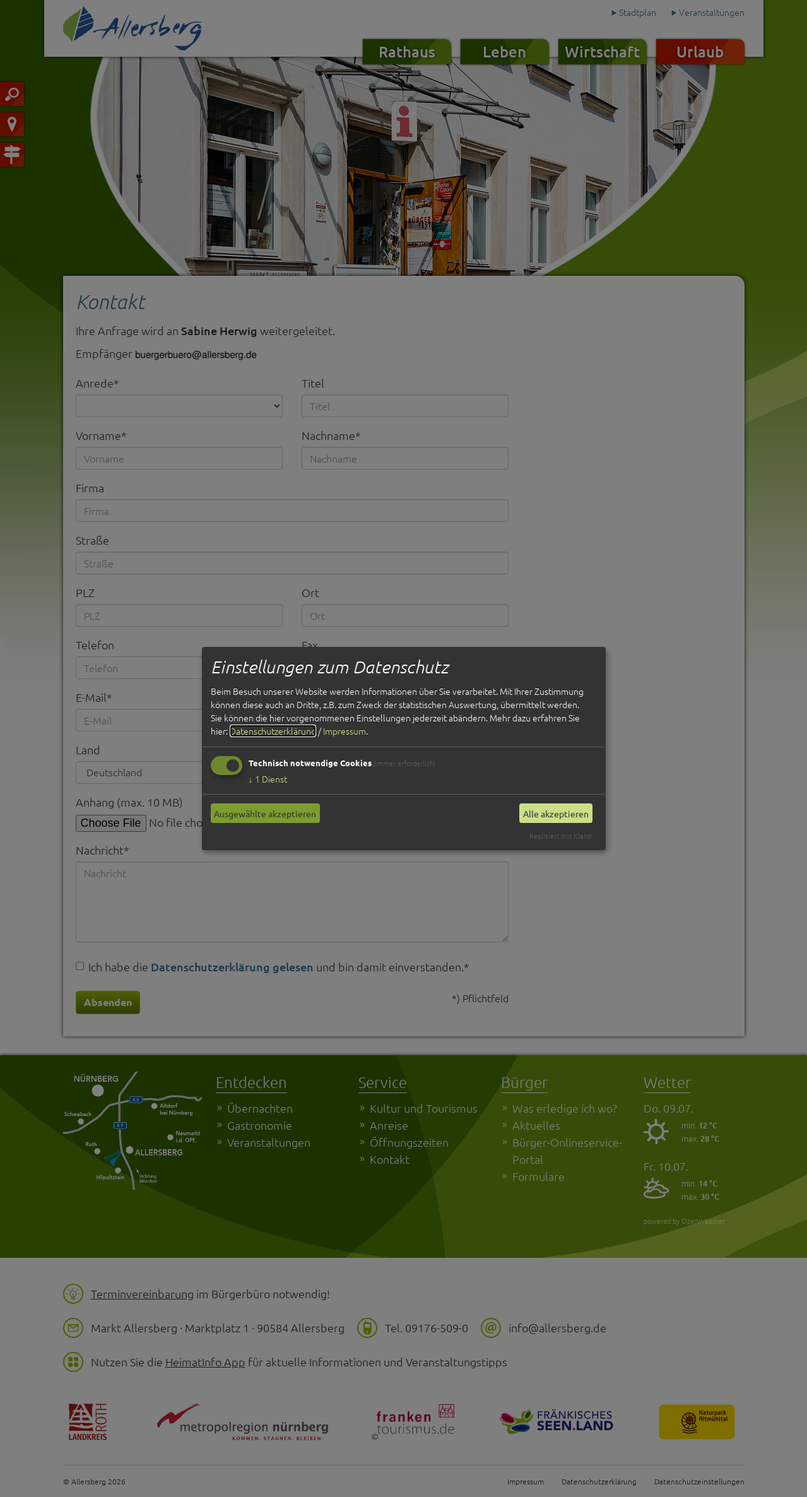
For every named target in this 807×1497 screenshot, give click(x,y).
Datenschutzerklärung (273, 731)
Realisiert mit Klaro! (560, 836)
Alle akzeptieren (556, 813)
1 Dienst (268, 778)
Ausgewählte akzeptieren (265, 813)
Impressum (344, 731)
